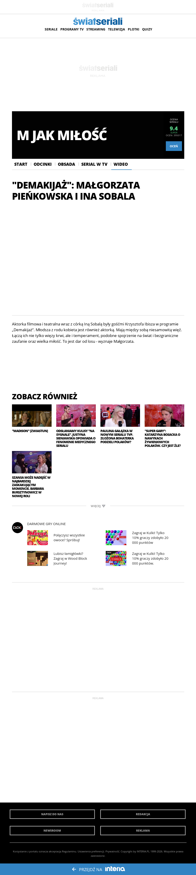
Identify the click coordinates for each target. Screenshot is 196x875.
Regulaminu (69, 851)
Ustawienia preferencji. (91, 851)
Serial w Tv (94, 164)
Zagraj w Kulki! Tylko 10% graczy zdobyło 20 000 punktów (150, 537)
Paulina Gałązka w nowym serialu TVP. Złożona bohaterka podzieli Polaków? (117, 436)
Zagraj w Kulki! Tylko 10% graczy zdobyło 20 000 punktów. (150, 558)
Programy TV (72, 29)
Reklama (143, 831)
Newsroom (52, 831)
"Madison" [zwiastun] (30, 431)
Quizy (147, 29)
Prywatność (112, 851)
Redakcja (143, 814)
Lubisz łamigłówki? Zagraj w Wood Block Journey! (70, 558)
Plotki (133, 29)
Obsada (66, 164)
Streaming (95, 29)
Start (20, 164)
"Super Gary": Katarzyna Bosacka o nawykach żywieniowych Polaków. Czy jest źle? (163, 438)
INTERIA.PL (143, 851)
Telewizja (116, 29)
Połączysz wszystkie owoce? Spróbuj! (69, 537)
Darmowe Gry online (46, 524)
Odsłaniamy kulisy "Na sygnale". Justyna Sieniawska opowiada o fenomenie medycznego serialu (75, 438)
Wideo (121, 164)
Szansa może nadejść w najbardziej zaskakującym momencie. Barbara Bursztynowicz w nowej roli (31, 487)
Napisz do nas (52, 814)
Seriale (51, 29)
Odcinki (43, 164)
